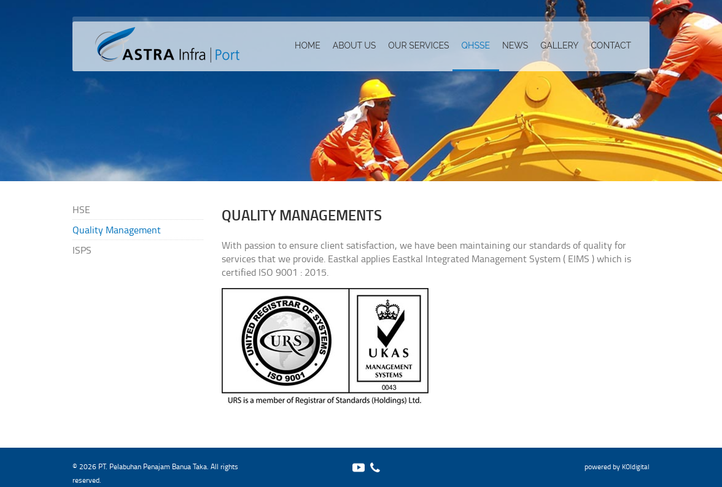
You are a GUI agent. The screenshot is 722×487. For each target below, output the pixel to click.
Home (307, 45)
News (515, 45)
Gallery (559, 45)
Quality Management (116, 229)
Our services (418, 45)
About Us (354, 45)
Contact (611, 45)
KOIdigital (636, 466)
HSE (81, 209)
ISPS (81, 250)
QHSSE (476, 45)
